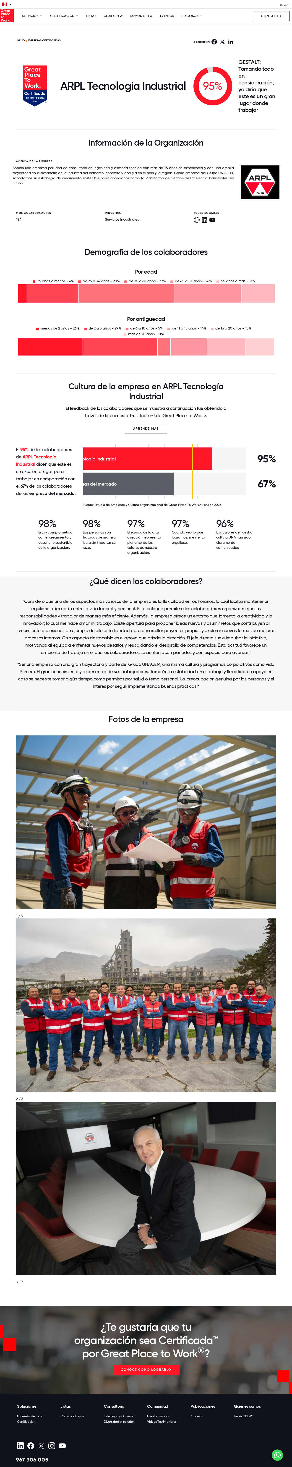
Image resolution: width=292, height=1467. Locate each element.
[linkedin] (20, 1445)
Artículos (196, 1416)
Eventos (167, 16)
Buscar (285, 5)
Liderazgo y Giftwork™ (119, 1416)
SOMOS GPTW (141, 16)
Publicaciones (202, 1406)
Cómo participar (72, 1416)
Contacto (271, 16)
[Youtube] (62, 1445)
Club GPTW (113, 16)
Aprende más (146, 429)
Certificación (26, 1421)
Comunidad (157, 1406)
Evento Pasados (158, 1416)
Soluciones (26, 1406)
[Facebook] (30, 1445)
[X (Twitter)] (41, 1445)
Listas (91, 16)
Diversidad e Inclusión (119, 1421)
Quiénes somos (247, 1406)
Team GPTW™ (243, 1416)
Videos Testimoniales (161, 1421)
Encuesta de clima (30, 1416)
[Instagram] (51, 1445)
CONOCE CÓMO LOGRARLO (146, 1370)
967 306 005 (32, 1459)
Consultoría (114, 1406)
